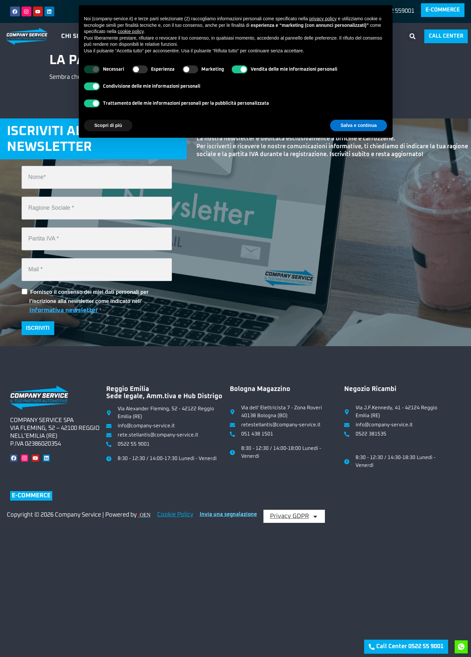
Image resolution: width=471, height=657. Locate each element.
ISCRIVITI (38, 328)
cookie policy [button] (130, 31)
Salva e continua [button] (359, 125)
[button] (412, 36)
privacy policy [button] (323, 18)
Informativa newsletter (63, 310)
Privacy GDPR (294, 516)
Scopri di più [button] (108, 125)
